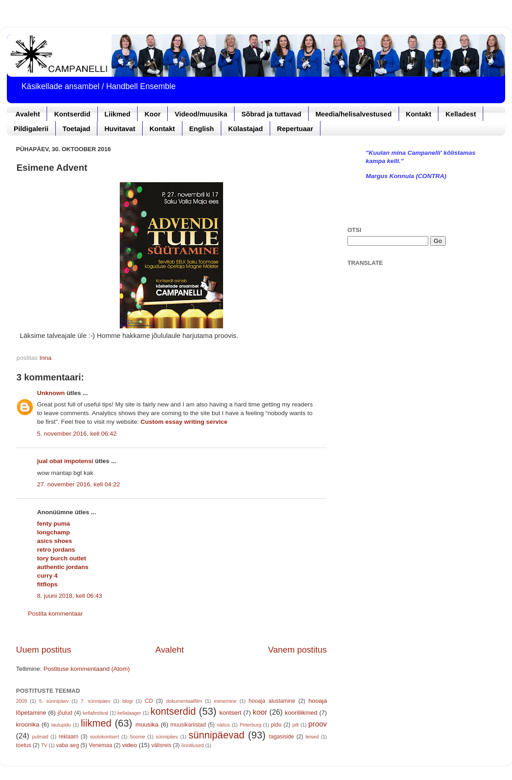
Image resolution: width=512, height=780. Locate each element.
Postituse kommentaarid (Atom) (86, 668)
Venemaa (100, 745)
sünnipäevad (216, 735)
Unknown (51, 393)
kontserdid (173, 711)
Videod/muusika (201, 114)
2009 (21, 701)
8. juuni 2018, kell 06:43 (69, 595)
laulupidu (61, 724)
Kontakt (419, 114)
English (201, 128)
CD (149, 701)
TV (44, 745)
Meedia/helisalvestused (353, 114)
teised (312, 736)
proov (318, 724)
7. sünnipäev (96, 701)
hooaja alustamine (272, 701)
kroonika (27, 724)
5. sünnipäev (54, 701)
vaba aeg (67, 745)
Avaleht (28, 114)
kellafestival (95, 713)
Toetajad (77, 128)
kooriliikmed (301, 712)
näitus (223, 724)
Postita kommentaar (55, 613)
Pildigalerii (31, 128)
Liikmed (118, 114)
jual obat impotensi (65, 461)
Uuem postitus (43, 649)
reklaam (68, 736)
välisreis (161, 745)
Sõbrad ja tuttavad (271, 114)
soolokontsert (104, 736)
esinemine (225, 701)
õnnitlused (192, 745)
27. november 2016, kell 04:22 (78, 484)
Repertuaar (295, 128)
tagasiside (281, 736)
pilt (296, 724)
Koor (152, 114)
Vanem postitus (297, 649)
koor (260, 712)
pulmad (40, 736)
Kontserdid (72, 114)
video (129, 745)
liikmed (96, 723)
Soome (137, 736)
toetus (23, 745)
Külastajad (245, 128)
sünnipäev (166, 736)
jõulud (65, 713)
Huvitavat (119, 128)
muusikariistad (188, 725)
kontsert (230, 712)
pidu (276, 725)
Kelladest (460, 114)
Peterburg (250, 724)
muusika (146, 724)
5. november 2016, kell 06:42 (77, 433)
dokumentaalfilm (184, 701)
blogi (128, 701)
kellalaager (129, 713)
